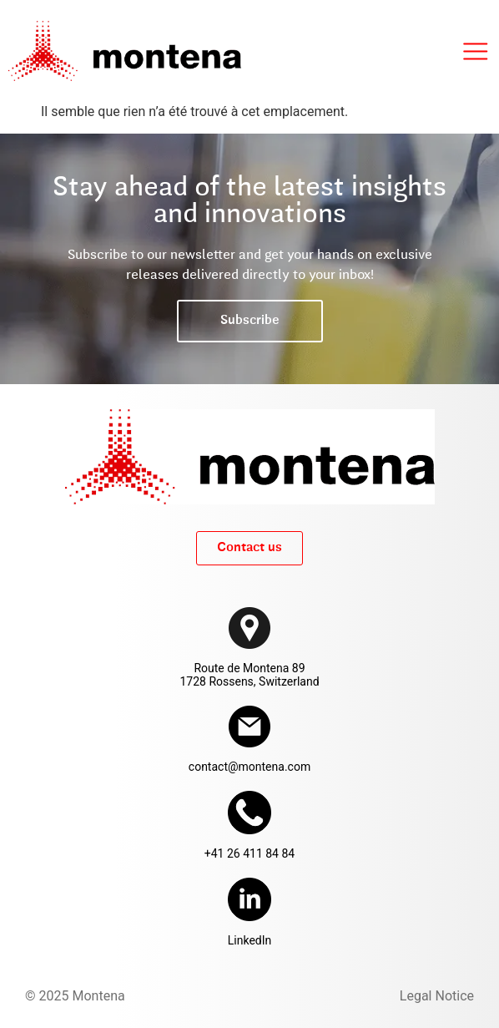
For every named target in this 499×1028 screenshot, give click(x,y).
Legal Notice (437, 996)
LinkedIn (250, 940)
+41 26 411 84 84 (249, 853)
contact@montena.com (249, 766)
